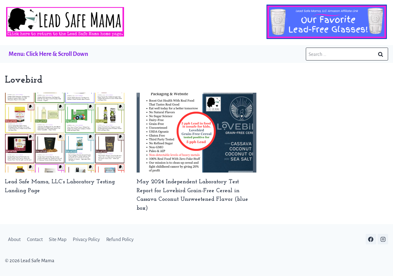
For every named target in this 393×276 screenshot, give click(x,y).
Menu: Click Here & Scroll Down (48, 54)
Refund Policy (120, 239)
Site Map (58, 239)
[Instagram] (383, 239)
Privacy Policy (86, 239)
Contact (35, 239)
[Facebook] (371, 239)
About (14, 239)
